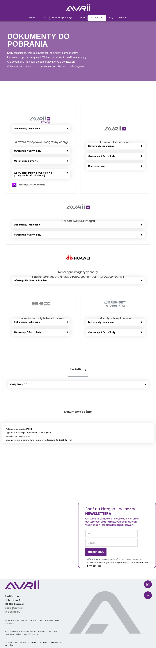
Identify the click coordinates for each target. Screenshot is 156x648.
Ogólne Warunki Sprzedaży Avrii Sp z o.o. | (26, 432)
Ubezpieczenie (96, 166)
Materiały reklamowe (26, 160)
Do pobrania (96, 17)
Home (32, 17)
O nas (43, 17)
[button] (41, 128)
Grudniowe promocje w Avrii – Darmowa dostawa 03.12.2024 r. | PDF (39, 439)
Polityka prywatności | (19, 429)
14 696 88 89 (12, 612)
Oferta (81, 17)
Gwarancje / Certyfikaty (27, 150)
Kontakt (123, 17)
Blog (111, 17)
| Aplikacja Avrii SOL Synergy (31, 184)
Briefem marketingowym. (72, 66)
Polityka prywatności (38, 642)
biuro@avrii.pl (14, 608)
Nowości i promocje (62, 17)
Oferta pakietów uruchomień (30, 280)
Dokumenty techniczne (27, 128)
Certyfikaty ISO (18, 384)
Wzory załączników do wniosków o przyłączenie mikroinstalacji (33, 174)
